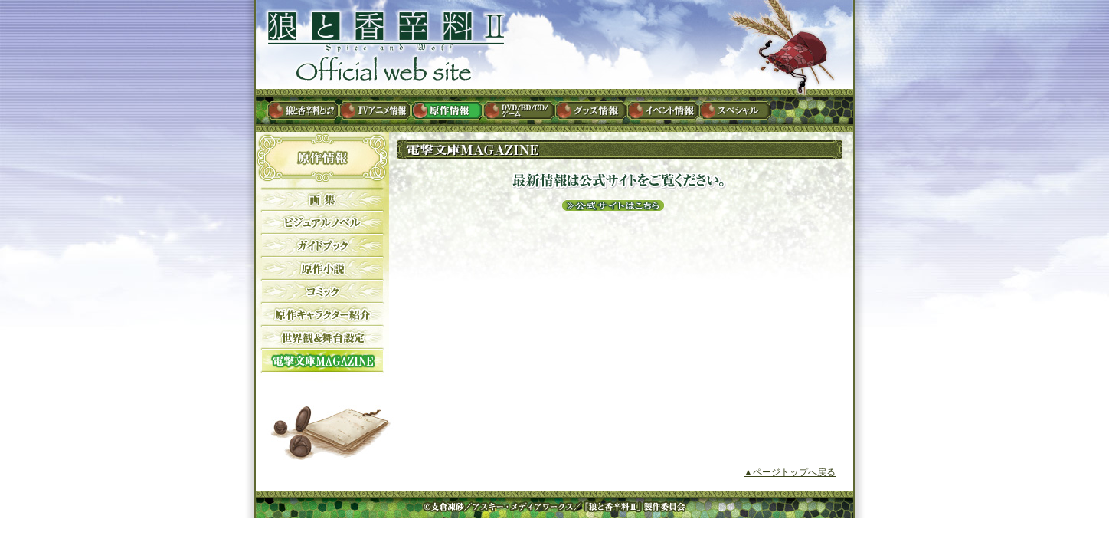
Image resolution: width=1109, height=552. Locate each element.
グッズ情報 (592, 110)
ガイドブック (321, 245)
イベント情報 (664, 110)
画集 (321, 199)
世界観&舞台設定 (321, 337)
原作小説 (321, 268)
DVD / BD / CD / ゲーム (520, 110)
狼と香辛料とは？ (304, 110)
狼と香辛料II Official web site (384, 46)
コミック (321, 291)
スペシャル (736, 110)
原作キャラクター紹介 (321, 314)
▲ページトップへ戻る (790, 472)
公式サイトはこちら (612, 205)
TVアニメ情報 (376, 110)
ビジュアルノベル (321, 222)
